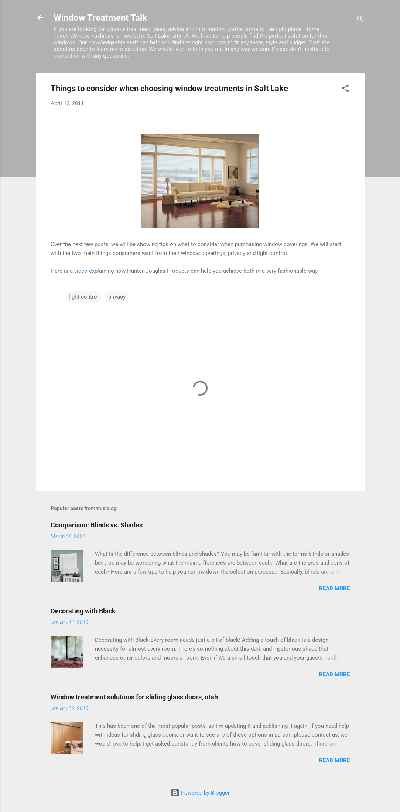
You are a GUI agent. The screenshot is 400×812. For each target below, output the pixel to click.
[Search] (360, 20)
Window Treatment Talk (100, 18)
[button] (345, 89)
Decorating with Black (83, 611)
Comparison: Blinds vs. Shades (97, 525)
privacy (117, 296)
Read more (334, 588)
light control (84, 296)
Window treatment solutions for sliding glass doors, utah (134, 697)
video (81, 271)
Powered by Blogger (200, 792)
